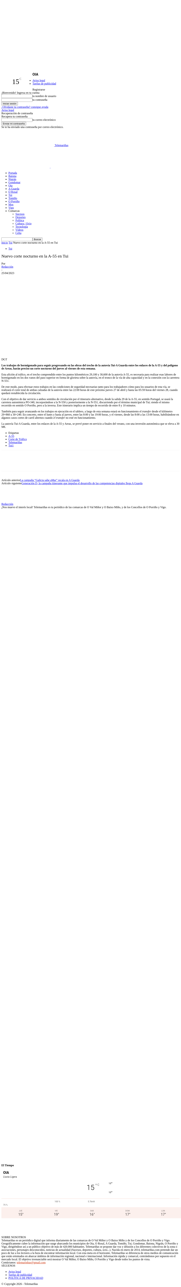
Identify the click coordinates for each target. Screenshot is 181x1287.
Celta (18, 232)
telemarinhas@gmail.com (31, 1262)
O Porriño (14, 201)
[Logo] (26, 166)
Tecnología (21, 226)
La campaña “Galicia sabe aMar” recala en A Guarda (49, 480)
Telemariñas (15, 442)
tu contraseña (39, 99)
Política (19, 220)
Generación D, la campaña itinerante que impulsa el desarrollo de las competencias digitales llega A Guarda (82, 483)
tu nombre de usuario (44, 96)
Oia (10, 185)
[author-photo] (9, 500)
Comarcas (14, 210)
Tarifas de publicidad (44, 83)
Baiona (12, 176)
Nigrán (12, 179)
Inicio (4, 242)
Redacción (7, 266)
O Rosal (13, 191)
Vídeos (19, 229)
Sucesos (20, 214)
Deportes (20, 217)
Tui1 (11, 445)
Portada (12, 172)
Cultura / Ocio (23, 223)
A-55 (11, 436)
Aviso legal (38, 80)
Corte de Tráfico (17, 439)
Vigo (11, 207)
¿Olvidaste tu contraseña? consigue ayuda (24, 106)
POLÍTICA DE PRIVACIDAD (25, 1277)
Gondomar (14, 182)
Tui (10, 195)
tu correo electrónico (44, 119)
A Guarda (13, 188)
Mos (10, 204)
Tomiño (12, 198)
